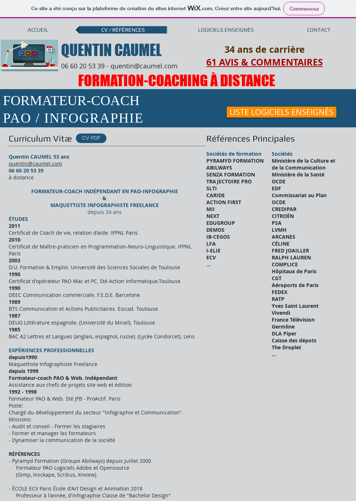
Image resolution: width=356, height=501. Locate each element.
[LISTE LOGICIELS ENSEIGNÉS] (281, 112)
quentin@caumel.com (144, 65)
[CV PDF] (91, 138)
